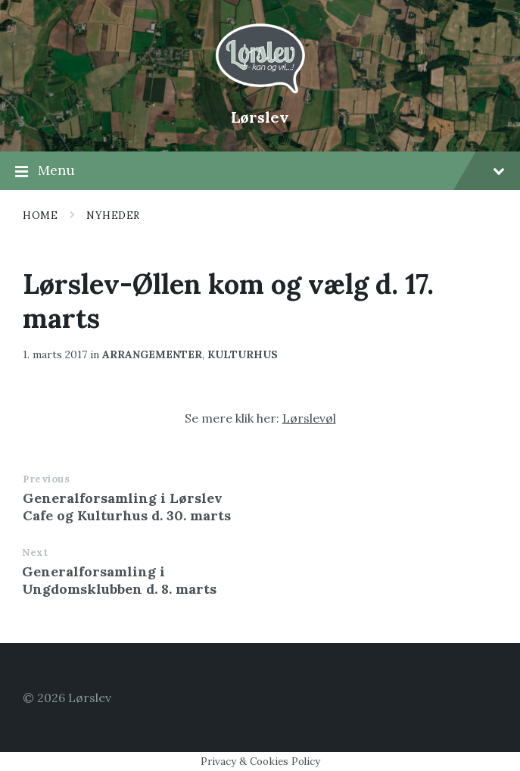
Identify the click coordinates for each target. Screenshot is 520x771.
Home (40, 215)
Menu (260, 171)
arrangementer (152, 354)
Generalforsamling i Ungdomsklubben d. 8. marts (119, 580)
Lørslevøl (309, 418)
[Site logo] (260, 91)
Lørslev (260, 117)
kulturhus (242, 354)
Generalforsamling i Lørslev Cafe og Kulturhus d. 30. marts (127, 506)
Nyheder (113, 215)
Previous (46, 479)
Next (35, 552)
